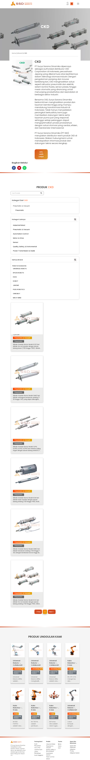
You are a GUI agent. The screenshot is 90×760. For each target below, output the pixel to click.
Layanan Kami (38, 746)
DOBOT (15, 281)
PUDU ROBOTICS (19, 290)
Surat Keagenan (38, 751)
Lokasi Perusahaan (37, 749)
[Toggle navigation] (78, 3)
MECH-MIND (17, 298)
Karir (59, 744)
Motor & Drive (50, 753)
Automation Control (49, 750)
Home (14, 53)
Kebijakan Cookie (74, 749)
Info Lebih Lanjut (41, 154)
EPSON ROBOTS (18, 273)
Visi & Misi (37, 744)
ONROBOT (16, 294)
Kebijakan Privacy (72, 746)
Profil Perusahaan (37, 741)
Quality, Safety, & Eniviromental (51, 747)
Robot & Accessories (19, 266)
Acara (59, 742)
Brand (20, 53)
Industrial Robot (50, 740)
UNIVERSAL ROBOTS (20, 269)
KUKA (15, 277)
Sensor (48, 755)
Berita (59, 740)
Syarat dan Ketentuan (73, 743)
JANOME (16, 285)
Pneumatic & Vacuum (49, 743)
